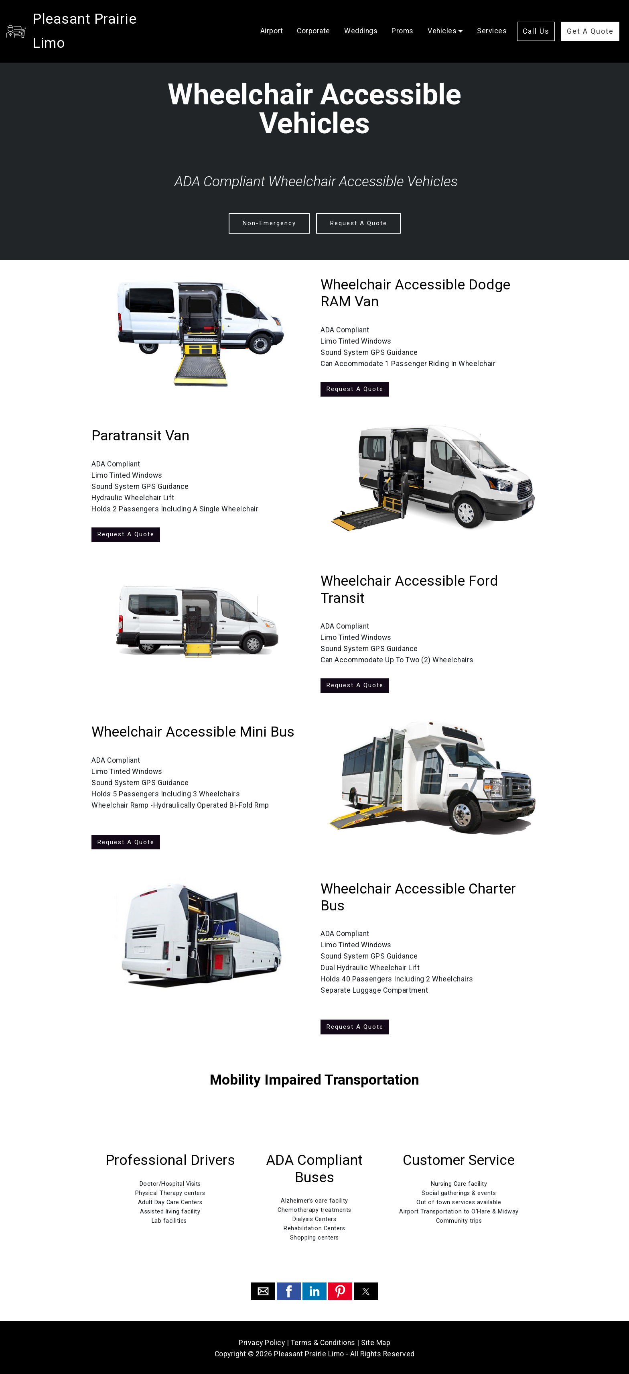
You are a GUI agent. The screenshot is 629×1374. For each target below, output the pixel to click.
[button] (263, 1290)
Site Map (375, 1341)
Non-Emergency (269, 223)
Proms (403, 19)
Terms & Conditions (323, 1341)
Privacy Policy (262, 1341)
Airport (271, 19)
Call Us (536, 19)
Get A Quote (590, 19)
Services (492, 19)
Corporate (313, 19)
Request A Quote (357, 223)
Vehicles (442, 19)
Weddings (360, 19)
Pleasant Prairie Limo (102, 18)
